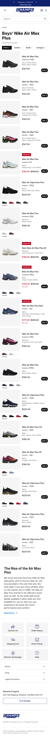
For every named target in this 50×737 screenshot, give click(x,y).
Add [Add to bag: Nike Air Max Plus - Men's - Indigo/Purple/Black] (44, 286)
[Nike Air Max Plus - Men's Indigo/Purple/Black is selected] (4, 293)
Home (4, 27)
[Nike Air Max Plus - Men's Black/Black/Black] (11, 293)
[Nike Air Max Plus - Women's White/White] (11, 354)
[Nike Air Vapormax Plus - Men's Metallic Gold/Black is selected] (4, 503)
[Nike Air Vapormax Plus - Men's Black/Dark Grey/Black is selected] (4, 203)
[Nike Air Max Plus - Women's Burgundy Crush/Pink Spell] (11, 233)
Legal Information (25, 679)
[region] (25, 3)
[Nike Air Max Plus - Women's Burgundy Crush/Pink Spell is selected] (4, 354)
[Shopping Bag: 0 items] (46, 10)
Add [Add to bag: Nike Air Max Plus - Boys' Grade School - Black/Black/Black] (44, 70)
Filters (7, 47)
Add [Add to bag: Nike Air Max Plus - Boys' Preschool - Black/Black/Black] (44, 95)
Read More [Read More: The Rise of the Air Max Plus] (11, 613)
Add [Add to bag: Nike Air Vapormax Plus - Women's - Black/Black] (44, 528)
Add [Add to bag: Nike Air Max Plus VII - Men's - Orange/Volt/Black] (44, 466)
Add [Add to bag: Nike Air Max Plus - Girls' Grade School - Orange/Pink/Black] (44, 121)
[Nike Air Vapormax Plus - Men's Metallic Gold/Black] (18, 203)
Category (40, 48)
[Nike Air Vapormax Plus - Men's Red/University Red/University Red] (11, 203)
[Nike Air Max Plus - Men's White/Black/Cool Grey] (18, 293)
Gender (18, 48)
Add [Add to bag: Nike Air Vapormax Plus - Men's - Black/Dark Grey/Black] (44, 196)
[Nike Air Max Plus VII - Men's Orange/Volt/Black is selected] (4, 472)
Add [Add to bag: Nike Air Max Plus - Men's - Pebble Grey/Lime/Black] (44, 171)
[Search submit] (45, 19)
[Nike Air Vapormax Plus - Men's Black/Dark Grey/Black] (11, 416)
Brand (29, 48)
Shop (25, 673)
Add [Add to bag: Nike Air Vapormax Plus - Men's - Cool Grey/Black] (44, 553)
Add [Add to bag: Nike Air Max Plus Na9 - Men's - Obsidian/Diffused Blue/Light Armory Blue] (44, 323)
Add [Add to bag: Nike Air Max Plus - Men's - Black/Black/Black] (44, 379)
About (25, 666)
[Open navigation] (5, 10)
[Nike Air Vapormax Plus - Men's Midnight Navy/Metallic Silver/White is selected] (4, 416)
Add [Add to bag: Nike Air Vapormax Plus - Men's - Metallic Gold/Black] (44, 497)
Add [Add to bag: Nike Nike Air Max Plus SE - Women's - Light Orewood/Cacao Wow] (44, 258)
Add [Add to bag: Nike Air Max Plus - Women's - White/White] (44, 227)
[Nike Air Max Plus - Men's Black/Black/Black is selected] (4, 385)
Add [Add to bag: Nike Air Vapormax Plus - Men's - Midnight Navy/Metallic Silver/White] (44, 410)
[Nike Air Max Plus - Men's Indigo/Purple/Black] (11, 385)
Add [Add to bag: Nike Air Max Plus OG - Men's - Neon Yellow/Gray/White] (44, 441)
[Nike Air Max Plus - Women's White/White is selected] (4, 233)
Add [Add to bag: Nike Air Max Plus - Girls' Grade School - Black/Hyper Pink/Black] (44, 146)
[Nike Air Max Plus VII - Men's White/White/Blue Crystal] (11, 472)
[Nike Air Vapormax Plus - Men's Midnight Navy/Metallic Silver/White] (25, 203)
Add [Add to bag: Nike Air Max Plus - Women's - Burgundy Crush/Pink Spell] (44, 348)
